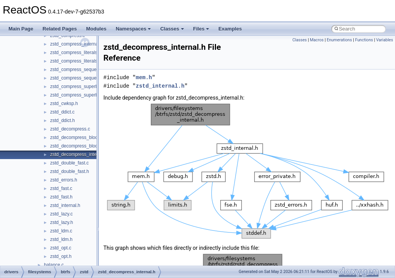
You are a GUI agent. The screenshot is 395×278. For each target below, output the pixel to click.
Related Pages (59, 29)
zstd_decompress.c (70, 129)
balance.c (54, 265)
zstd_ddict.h (62, 120)
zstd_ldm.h (61, 239)
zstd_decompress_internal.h (79, 154)
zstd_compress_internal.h (76, 44)
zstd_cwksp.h (64, 103)
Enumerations (339, 39)
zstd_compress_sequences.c (80, 69)
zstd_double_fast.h (69, 171)
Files (201, 29)
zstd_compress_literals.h (75, 61)
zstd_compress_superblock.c (80, 86)
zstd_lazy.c (61, 214)
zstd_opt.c (60, 248)
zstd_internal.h (65, 205)
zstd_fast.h (61, 197)
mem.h (144, 77)
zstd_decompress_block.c (76, 137)
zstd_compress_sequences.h (80, 78)
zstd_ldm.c (61, 231)
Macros (317, 39)
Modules (96, 29)
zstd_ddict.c (62, 112)
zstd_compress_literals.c (75, 52)
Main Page (20, 29)
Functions (364, 39)
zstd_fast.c (61, 188)
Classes (172, 29)
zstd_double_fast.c (69, 163)
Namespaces (133, 29)
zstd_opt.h (60, 256)
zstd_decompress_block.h (77, 146)
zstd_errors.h (63, 180)
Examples (230, 29)
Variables (384, 39)
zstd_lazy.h (61, 222)
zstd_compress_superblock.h (80, 95)
